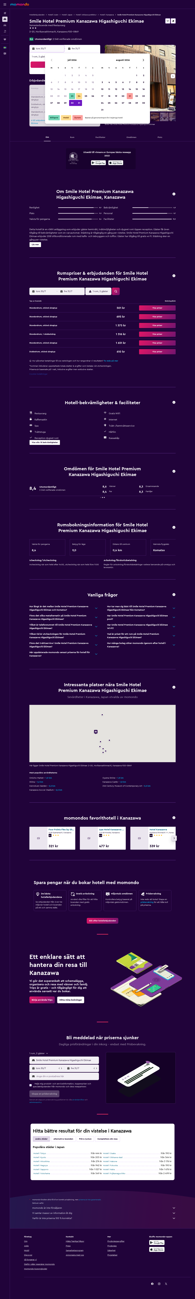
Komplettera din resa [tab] (108, 1139)
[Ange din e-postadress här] (67, 1076)
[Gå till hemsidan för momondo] (19, 4)
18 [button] (86, 89)
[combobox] (67, 1060)
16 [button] (72, 89)
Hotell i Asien (53, 15)
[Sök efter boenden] (5, 19)
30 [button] (72, 103)
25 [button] (86, 96)
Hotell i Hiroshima (41, 1161)
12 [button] (93, 82)
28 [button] (58, 103)
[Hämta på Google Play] (98, 163)
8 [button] (65, 82)
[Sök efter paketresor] (5, 31)
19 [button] (93, 89)
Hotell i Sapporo (40, 1170)
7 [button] (58, 82)
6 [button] (51, 82)
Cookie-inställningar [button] (38, 374)
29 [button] (65, 103)
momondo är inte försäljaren (104, 1208)
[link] (102, 921)
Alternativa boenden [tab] (63, 1139)
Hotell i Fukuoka (110, 1166)
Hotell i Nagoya (40, 1166)
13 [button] (51, 89)
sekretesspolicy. (35, 1102)
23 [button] (72, 96)
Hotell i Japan (67, 15)
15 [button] (65, 89)
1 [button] (65, 75)
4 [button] (86, 75)
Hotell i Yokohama (41, 1174)
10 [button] (79, 82)
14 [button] (58, 89)
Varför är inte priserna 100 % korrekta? (104, 1218)
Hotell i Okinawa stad (112, 1157)
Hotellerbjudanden (37, 15)
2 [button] (72, 75)
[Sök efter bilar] (5, 25)
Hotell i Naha (109, 1170)
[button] (5, 4)
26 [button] (92, 96)
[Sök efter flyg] (5, 13)
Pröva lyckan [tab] (85, 1139)
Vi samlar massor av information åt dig (104, 1213)
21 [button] (58, 96)
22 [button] (65, 96)
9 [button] (72, 82)
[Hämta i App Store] (115, 163)
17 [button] (79, 89)
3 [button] (79, 75)
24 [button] (79, 96)
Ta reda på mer (111, 361)
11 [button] (86, 82)
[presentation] (115, 162)
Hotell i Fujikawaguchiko (114, 1174)
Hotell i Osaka (109, 1153)
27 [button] (51, 103)
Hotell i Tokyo (39, 1153)
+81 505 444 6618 (38, 35)
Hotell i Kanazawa (107, 15)
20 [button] (51, 96)
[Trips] (5, 39)
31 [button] (79, 103)
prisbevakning (147, 902)
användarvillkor (78, 1100)
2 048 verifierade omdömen (67, 39)
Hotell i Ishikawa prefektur (86, 15)
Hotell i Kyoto (39, 1157)
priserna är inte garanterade (90, 1199)
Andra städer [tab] (41, 1139)
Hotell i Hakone (110, 1161)
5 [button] (92, 75)
